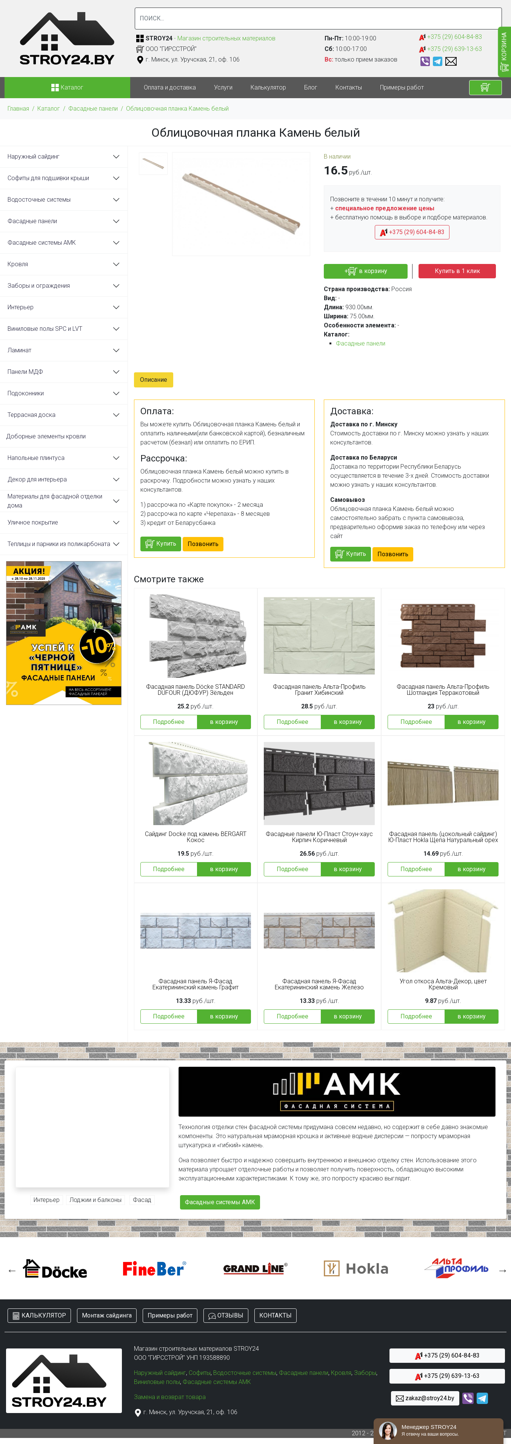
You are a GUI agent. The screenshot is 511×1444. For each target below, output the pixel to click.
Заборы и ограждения (39, 285)
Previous (10, 1268)
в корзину (224, 721)
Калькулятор (268, 87)
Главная (18, 108)
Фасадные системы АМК (42, 242)
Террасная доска (31, 414)
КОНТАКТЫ (275, 1315)
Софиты (200, 1372)
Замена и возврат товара (170, 1397)
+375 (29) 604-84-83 (450, 37)
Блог (310, 87)
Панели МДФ (25, 371)
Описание (153, 379)
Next (501, 1268)
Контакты (349, 87)
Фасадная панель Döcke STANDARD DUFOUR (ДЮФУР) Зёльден (195, 690)
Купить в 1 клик (457, 271)
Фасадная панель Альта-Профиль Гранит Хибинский (319, 690)
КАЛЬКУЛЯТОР (39, 1316)
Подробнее (169, 721)
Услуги (223, 87)
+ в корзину (366, 271)
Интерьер (21, 307)
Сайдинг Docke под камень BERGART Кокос (195, 837)
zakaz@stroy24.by (425, 1398)
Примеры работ (402, 87)
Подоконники (26, 393)
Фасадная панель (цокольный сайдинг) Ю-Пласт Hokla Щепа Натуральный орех (443, 837)
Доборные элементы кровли (46, 436)
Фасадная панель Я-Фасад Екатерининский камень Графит (195, 984)
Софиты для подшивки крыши (48, 178)
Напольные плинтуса (36, 457)
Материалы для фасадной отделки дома (55, 501)
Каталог (48, 108)
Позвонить (203, 544)
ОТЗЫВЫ (225, 1316)
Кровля (18, 264)
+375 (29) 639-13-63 (450, 49)
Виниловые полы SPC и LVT (45, 328)
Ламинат (19, 350)
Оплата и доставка (170, 87)
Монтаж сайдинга (107, 1315)
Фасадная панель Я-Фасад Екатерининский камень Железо (319, 984)
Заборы (365, 1372)
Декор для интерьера (37, 479)
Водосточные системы (39, 199)
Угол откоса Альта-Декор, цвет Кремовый (443, 984)
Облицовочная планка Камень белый (177, 108)
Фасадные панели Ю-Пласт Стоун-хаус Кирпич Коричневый (319, 837)
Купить (160, 544)
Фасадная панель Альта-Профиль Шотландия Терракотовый (443, 690)
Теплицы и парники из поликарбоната (59, 544)
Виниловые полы (157, 1381)
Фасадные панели (93, 108)
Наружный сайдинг (34, 156)
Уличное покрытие (33, 522)
